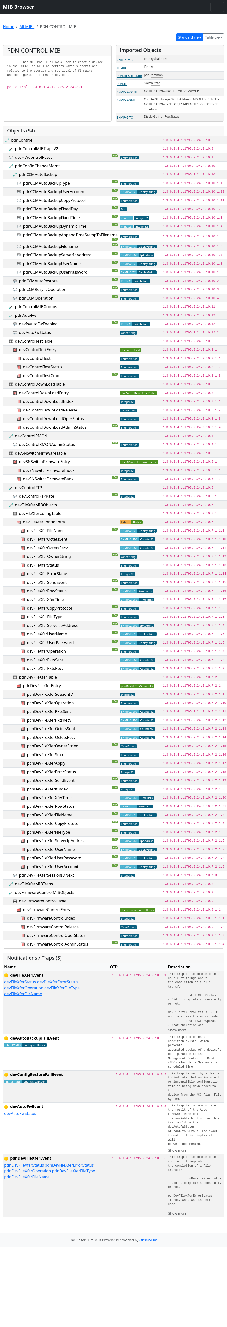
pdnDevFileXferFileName (49, 815)
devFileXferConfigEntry (44, 522)
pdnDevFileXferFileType (48, 832)
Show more (177, 1030)
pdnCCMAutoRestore (38, 281)
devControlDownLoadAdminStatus (55, 427)
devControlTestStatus (42, 367)
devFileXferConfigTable (40, 513)
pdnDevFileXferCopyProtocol (53, 823)
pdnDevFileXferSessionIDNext (46, 875)
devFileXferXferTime (45, 599)
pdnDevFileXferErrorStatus (51, 771)
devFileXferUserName (47, 634)
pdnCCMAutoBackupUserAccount (54, 191)
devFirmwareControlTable (42, 901)
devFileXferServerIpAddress (52, 625)
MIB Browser (18, 6)
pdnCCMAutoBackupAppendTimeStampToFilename (70, 234)
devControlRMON (31, 436)
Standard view (189, 37)
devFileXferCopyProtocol (49, 608)
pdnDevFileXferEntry (42, 685)
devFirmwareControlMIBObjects (44, 892)
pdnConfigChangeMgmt (37, 166)
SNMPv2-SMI (126, 100)
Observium (148, 1240)
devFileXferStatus (43, 565)
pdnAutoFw (25, 315)
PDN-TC (122, 84)
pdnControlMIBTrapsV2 (36, 148)
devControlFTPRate (36, 496)
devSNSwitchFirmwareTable (40, 453)
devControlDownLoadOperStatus (53, 418)
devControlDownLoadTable (40, 384)
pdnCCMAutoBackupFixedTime (51, 217)
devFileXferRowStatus (47, 591)
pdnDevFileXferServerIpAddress (56, 840)
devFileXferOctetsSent (47, 539)
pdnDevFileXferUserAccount (52, 866)
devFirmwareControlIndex (51, 918)
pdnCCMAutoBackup (38, 174)
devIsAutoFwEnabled (38, 324)
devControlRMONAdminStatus (47, 444)
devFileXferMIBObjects (36, 504)
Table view (213, 37)
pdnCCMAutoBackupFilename (50, 246)
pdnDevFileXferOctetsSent (51, 728)
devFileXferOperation (46, 651)
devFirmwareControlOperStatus (56, 935)
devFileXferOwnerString (49, 556)
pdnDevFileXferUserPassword (54, 858)
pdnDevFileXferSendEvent (50, 780)
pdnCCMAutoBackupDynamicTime (54, 226)
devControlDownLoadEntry (44, 392)
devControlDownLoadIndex (48, 401)
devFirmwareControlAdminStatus (57, 944)
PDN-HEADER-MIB (129, 76)
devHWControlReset (33, 157)
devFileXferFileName (45, 530)
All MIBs (26, 26)
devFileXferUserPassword (50, 642)
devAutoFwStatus (35, 332)
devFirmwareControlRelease (53, 927)
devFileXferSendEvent (47, 582)
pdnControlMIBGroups (36, 306)
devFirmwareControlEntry (46, 909)
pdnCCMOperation (36, 298)
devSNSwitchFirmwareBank (48, 479)
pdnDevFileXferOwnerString (52, 746)
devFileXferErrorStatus (47, 573)
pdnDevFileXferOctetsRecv (51, 737)
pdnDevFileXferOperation (50, 703)
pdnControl (21, 140)
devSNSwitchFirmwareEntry (44, 461)
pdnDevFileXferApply (46, 763)
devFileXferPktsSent (45, 660)
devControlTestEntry (37, 349)
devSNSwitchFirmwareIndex (49, 470)
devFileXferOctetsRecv (47, 548)
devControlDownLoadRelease (50, 410)
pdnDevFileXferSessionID (50, 694)
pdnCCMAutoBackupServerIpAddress (57, 255)
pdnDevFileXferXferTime (49, 797)
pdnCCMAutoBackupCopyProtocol (54, 200)
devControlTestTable (33, 341)
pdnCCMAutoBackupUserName (52, 263)
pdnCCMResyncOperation (42, 289)
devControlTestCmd (41, 375)
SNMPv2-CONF (127, 92)
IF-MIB (121, 68)
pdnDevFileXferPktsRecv (49, 720)
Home (8, 26)
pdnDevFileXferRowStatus (50, 806)
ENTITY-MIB (125, 60)
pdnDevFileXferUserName (51, 849)
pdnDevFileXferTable (38, 677)
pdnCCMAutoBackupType (46, 183)
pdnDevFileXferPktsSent (49, 711)
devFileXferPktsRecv (45, 668)
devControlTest (36, 358)
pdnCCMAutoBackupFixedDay (50, 209)
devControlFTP (28, 487)
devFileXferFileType (44, 616)
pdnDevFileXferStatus (46, 754)
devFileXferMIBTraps (34, 883)
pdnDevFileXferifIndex (47, 789)
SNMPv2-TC (125, 117)
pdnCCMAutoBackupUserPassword (55, 272)
